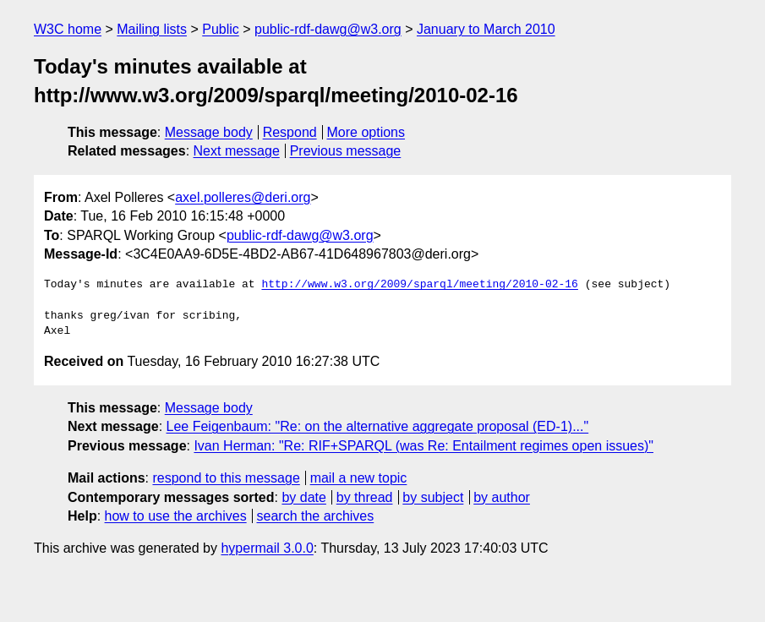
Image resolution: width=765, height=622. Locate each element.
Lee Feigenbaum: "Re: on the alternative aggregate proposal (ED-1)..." (378, 426)
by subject (432, 497)
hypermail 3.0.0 (267, 548)
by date (303, 497)
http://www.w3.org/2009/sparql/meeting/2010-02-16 (419, 284)
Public (220, 29)
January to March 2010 (486, 29)
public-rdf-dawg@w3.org (328, 29)
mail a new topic (358, 478)
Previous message (346, 151)
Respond (290, 132)
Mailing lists (152, 29)
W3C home (67, 29)
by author (501, 497)
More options (366, 132)
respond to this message (225, 478)
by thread (364, 497)
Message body (209, 132)
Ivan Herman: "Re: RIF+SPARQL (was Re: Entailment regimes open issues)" (423, 446)
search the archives (315, 516)
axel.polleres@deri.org (242, 197)
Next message (237, 151)
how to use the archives (176, 516)
